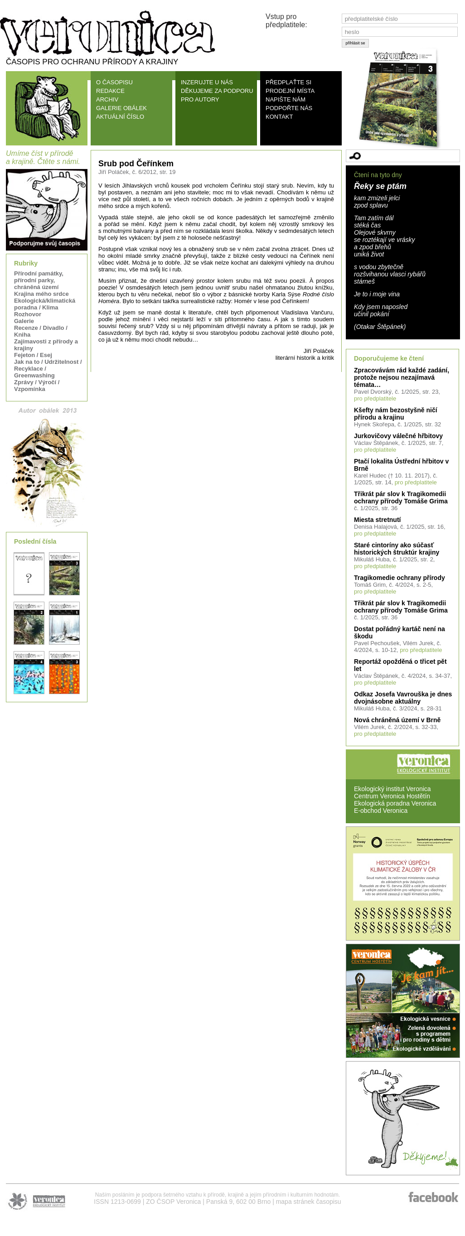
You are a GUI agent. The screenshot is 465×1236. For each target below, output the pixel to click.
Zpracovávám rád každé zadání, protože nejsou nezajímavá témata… (401, 377)
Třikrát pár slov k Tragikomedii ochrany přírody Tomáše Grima (401, 497)
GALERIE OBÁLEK (121, 108)
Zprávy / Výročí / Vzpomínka (36, 385)
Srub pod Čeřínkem (136, 163)
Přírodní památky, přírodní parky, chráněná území (38, 280)
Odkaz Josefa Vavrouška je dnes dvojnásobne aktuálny (403, 697)
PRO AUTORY (200, 99)
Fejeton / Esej (33, 355)
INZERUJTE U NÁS (207, 82)
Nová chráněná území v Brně (397, 720)
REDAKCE (110, 90)
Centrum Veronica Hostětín (392, 796)
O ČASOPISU (114, 82)
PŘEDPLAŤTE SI (288, 82)
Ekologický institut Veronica (392, 788)
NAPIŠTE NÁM (285, 99)
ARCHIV (107, 99)
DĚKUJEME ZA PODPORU (217, 90)
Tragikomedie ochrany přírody (399, 577)
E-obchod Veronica (380, 810)
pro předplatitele (375, 398)
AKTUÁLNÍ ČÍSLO (120, 116)
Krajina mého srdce (41, 293)
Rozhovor (27, 314)
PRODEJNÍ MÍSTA (290, 90)
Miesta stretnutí (377, 519)
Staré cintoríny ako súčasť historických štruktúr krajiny (396, 548)
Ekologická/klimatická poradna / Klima (44, 304)
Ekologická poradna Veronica (395, 803)
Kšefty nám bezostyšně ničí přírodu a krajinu (395, 413)
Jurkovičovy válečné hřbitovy (398, 435)
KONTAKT (279, 116)
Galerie (24, 321)
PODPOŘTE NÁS (289, 108)
